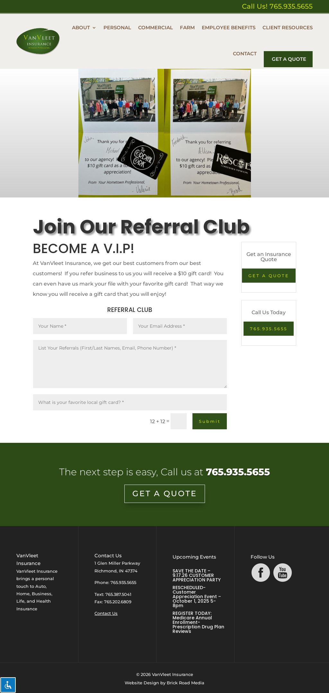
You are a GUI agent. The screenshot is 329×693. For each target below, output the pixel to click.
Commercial (155, 27)
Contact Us (106, 613)
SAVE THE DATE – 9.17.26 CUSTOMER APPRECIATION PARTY (197, 575)
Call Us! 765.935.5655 (277, 6)
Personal (117, 27)
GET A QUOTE (268, 275)
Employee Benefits (228, 27)
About (81, 27)
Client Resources (287, 27)
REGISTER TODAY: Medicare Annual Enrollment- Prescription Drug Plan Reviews (198, 622)
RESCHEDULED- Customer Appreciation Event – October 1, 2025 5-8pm (197, 596)
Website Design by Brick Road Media (164, 682)
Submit (209, 421)
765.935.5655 (268, 328)
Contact (245, 53)
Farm (187, 27)
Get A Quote (289, 59)
